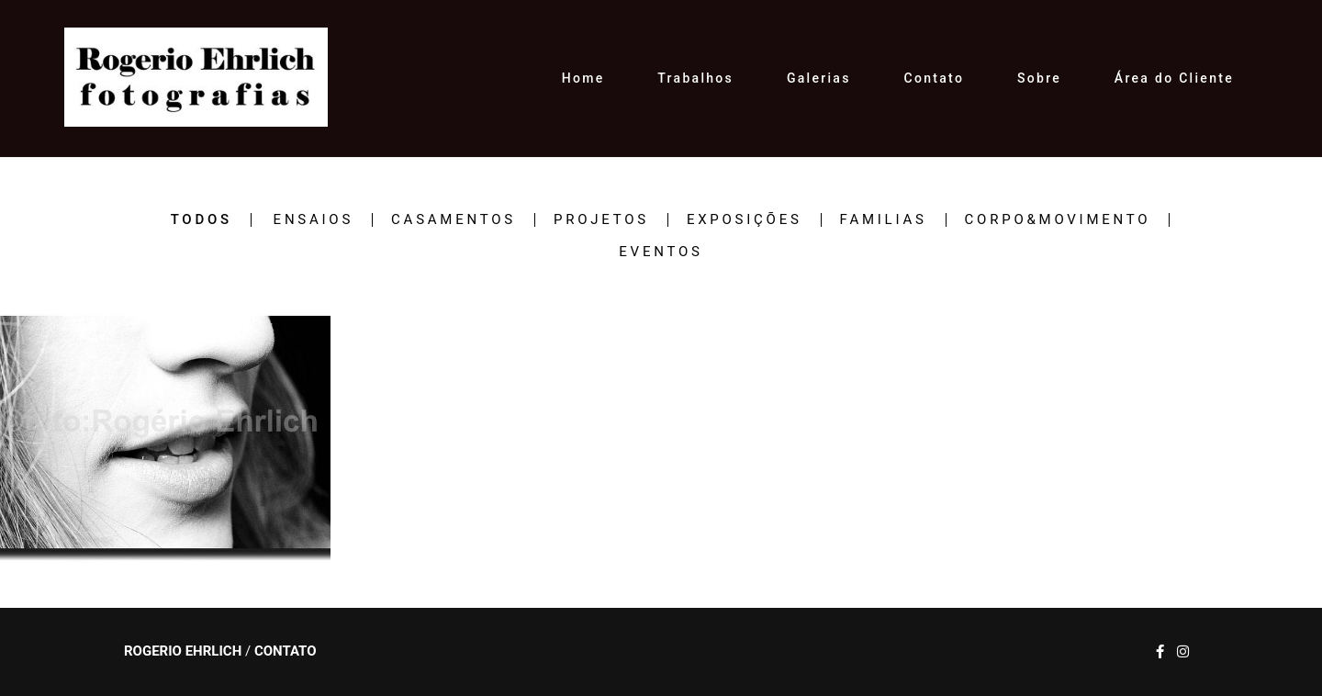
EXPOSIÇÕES (744, 220)
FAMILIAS (883, 220)
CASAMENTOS (453, 220)
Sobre (1039, 78)
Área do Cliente (1174, 78)
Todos (201, 220)
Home (583, 78)
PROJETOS (601, 220)
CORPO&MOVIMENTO (1058, 220)
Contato (934, 78)
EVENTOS (660, 252)
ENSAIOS (313, 220)
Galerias (819, 78)
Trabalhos (695, 78)
